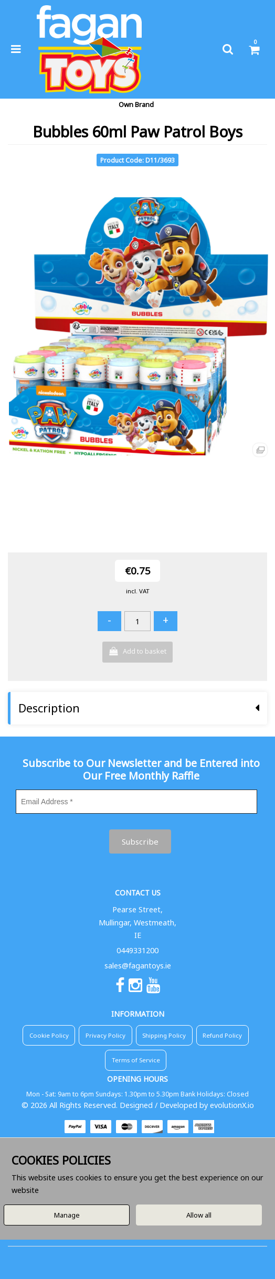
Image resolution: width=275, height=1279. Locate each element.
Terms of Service (136, 1060)
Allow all (198, 1215)
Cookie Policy (49, 1035)
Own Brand (136, 104)
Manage (67, 1215)
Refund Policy (222, 1035)
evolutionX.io (232, 1105)
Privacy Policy (105, 1035)
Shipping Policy (164, 1035)
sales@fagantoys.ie (137, 966)
